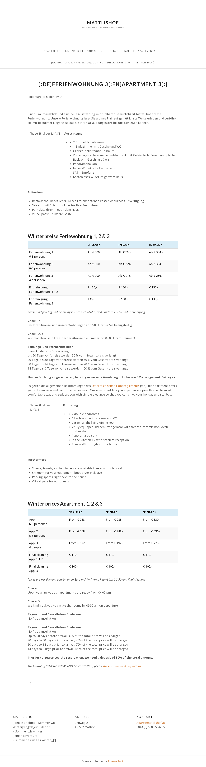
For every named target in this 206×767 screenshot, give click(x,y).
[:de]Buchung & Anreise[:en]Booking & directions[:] (88, 62)
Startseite (52, 51)
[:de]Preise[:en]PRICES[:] (82, 51)
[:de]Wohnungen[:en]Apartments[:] (133, 51)
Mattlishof (103, 22)
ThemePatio (116, 761)
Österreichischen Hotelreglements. (116, 386)
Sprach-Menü (145, 62)
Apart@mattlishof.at (150, 723)
